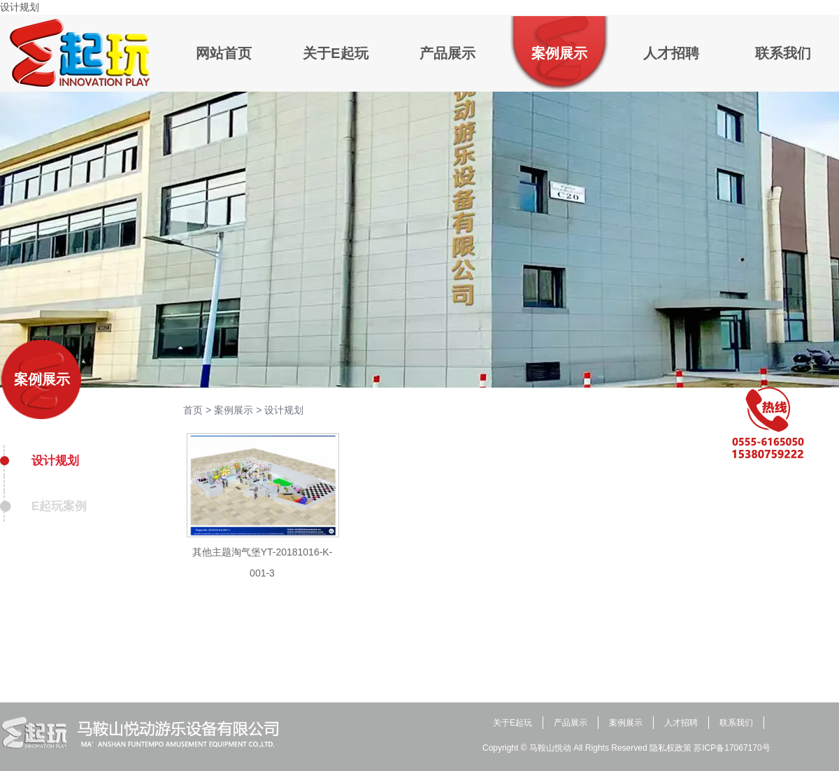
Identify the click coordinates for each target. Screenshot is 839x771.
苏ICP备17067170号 (732, 748)
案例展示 (42, 379)
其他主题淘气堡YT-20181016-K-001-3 (262, 562)
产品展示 (570, 723)
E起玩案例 (59, 506)
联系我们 (736, 723)
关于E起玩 (512, 723)
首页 (193, 410)
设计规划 (55, 460)
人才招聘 (681, 723)
